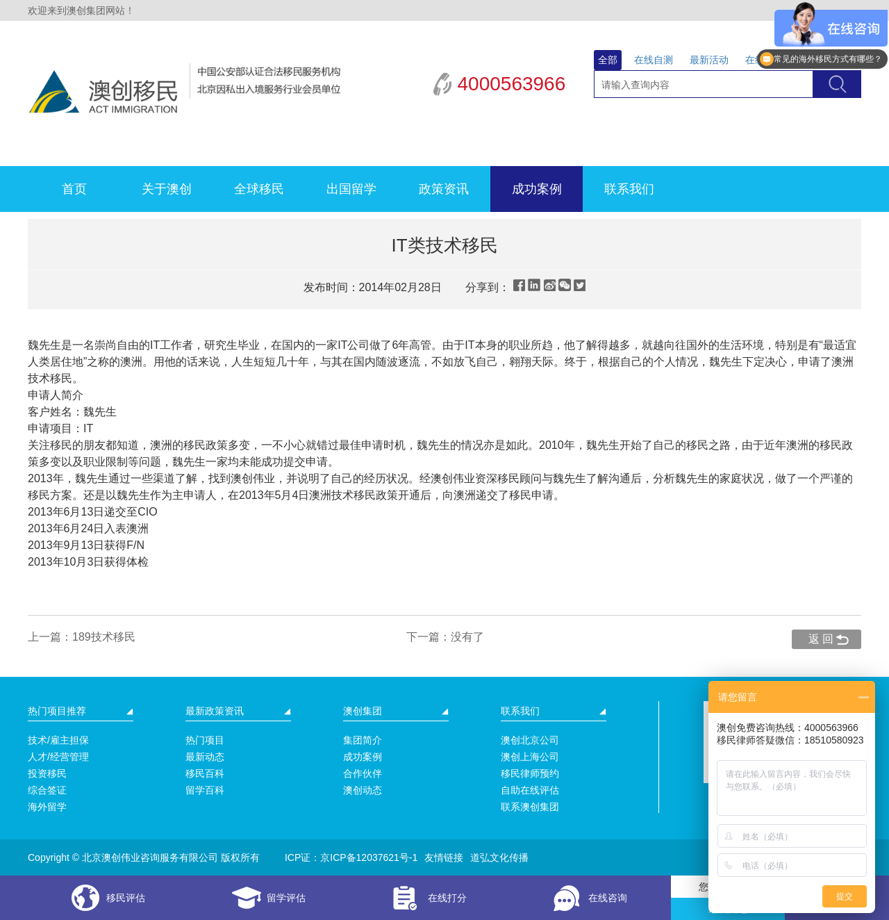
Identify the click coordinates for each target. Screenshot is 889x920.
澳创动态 (362, 790)
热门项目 (204, 740)
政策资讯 (444, 189)
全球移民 (259, 189)
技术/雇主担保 (58, 740)
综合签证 (47, 790)
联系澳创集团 (530, 806)
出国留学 (351, 189)
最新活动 (709, 59)
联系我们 (629, 189)
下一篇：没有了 (445, 637)
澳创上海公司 (530, 756)
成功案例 (537, 189)
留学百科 (204, 790)
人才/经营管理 (58, 756)
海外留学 (47, 806)
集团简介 (362, 740)
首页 (74, 189)
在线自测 (653, 59)
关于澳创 (167, 189)
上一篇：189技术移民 (81, 637)
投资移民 (47, 773)
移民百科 (204, 773)
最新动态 (204, 756)
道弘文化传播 (499, 857)
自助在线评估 (530, 790)
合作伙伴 (362, 773)
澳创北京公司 (530, 740)
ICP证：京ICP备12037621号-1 (351, 857)
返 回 (820, 639)
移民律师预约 (530, 773)
